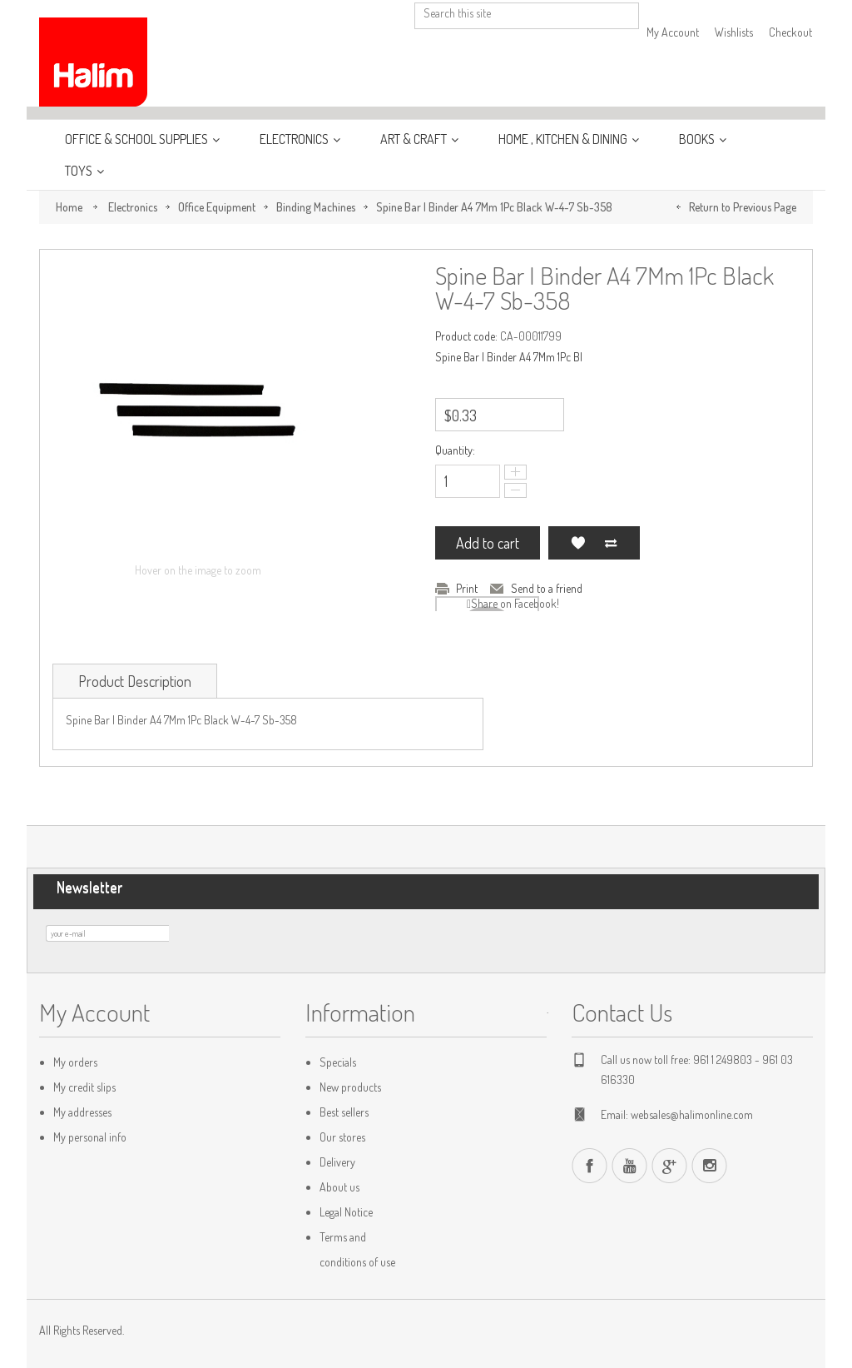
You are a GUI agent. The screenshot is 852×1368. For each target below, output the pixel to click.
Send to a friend (546, 588)
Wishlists (734, 32)
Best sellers (344, 1112)
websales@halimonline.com (692, 1114)
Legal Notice (346, 1212)
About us (339, 1187)
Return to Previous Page (742, 207)
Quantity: (455, 450)
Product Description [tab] (134, 681)
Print (467, 588)
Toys (80, 170)
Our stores (342, 1137)
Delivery (337, 1162)
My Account (672, 32)
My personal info (89, 1137)
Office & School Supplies (138, 139)
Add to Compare (610, 543)
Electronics (295, 139)
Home (69, 207)
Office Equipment (216, 207)
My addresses (82, 1112)
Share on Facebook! (515, 603)
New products (350, 1087)
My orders (75, 1062)
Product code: (466, 336)
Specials (338, 1062)
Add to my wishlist (577, 543)
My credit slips (84, 1087)
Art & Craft (414, 139)
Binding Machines (315, 207)
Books (698, 139)
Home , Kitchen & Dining (564, 139)
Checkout (790, 32)
